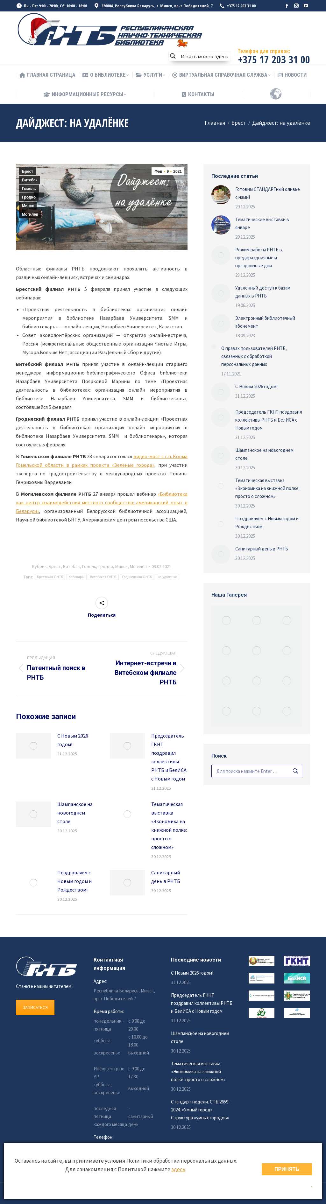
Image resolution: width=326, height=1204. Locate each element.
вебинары (76, 577)
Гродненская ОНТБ (137, 577)
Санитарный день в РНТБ (165, 876)
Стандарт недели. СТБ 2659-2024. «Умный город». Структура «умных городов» (200, 1110)
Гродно (29, 197)
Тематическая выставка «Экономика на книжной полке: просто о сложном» (169, 825)
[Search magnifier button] (172, 56)
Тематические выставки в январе (262, 223)
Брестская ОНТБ (50, 577)
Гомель (29, 188)
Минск (28, 206)
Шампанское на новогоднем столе (75, 812)
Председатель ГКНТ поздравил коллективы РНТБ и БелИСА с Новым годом (169, 757)
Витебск (29, 180)
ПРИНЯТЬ (286, 1169)
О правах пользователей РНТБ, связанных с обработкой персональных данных (254, 356)
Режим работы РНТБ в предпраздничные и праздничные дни (258, 258)
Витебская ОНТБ (103, 577)
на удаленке (167, 577)
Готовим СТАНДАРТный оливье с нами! (267, 193)
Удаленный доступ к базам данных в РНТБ (262, 292)
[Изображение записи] (33, 746)
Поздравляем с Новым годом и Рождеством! (74, 881)
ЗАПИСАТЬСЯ (35, 1007)
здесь (178, 1169)
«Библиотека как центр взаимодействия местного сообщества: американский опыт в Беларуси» (102, 502)
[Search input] (204, 56)
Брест (27, 171)
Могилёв (30, 214)
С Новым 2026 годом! (72, 739)
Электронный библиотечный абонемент (265, 322)
